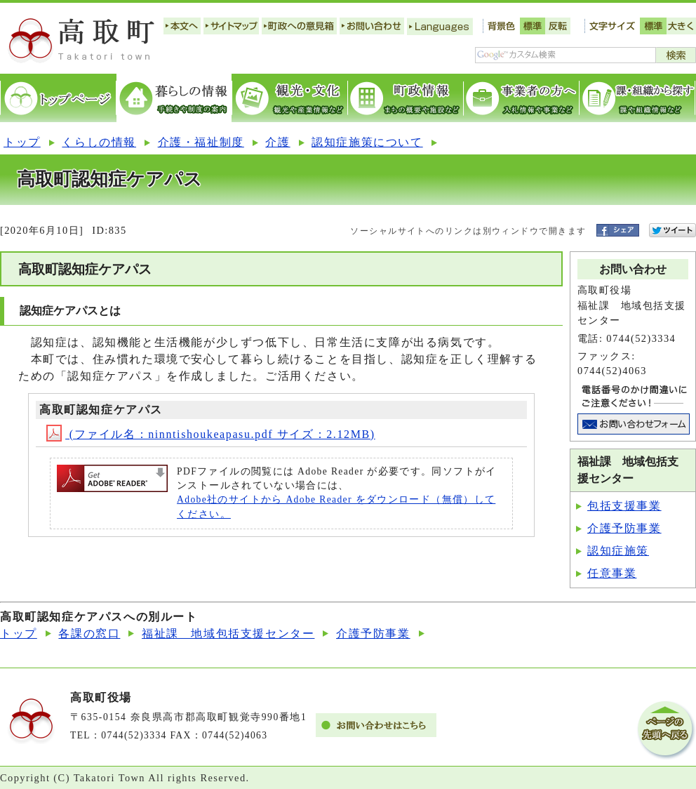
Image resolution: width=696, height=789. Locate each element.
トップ (22, 142)
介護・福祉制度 (201, 142)
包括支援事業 (624, 506)
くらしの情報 (99, 142)
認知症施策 (618, 551)
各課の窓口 (89, 633)
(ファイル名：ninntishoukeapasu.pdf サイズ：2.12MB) (210, 434)
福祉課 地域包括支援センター (228, 633)
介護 (277, 142)
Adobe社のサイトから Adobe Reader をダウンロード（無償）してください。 (336, 506)
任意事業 (611, 573)
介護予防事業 (624, 528)
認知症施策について (367, 142)
